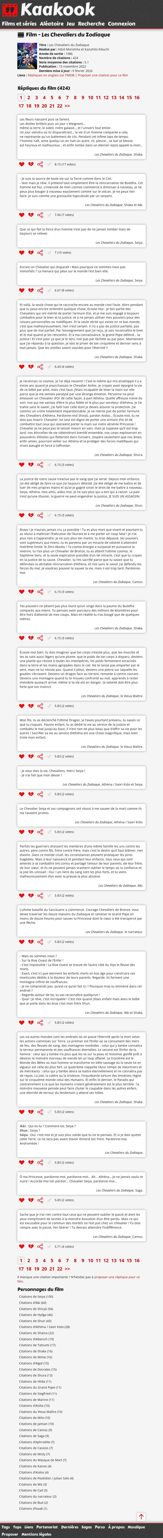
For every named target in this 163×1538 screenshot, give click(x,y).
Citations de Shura (32, 1375)
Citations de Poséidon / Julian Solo (44, 1478)
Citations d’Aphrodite (34, 1442)
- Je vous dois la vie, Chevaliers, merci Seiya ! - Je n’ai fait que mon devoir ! (52, 773)
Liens (28, 1527)
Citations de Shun (32, 1321)
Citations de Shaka (32, 1351)
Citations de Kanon (33, 1466)
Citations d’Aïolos (31, 1472)
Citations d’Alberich (33, 1339)
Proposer (10, 1534)
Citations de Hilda (32, 1381)
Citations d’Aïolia (31, 1405)
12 (106, 97)
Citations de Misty (32, 1454)
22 (59, 106)
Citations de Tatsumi (34, 1345)
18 (28, 106)
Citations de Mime (32, 1357)
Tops (17, 1527)
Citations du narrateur (35, 1496)
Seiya (138, 242)
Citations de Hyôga (33, 1315)
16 (137, 97)
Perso (100, 1527)
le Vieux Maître (131, 696)
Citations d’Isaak (31, 1508)
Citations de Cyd (31, 1490)
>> (67, 106)
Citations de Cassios (33, 1448)
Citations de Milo (31, 1418)
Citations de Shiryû (33, 1309)
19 (36, 106)
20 (44, 106)
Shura (138, 455)
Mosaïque (136, 1527)
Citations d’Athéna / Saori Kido (41, 1327)
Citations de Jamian (33, 1424)
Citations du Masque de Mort (40, 1460)
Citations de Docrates (34, 1369)
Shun (138, 505)
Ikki (140, 205)
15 (129, 97)
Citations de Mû (30, 1484)
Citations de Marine (33, 1400)
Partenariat (47, 1527)
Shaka (138, 154)
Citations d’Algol (31, 1363)
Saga (138, 1190)
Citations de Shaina (33, 1333)
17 (21, 106)
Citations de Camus (33, 1430)
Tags (6, 1527)
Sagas (86, 1527)
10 (90, 97)
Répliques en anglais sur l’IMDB (51, 75)
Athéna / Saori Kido (116, 784)
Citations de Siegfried (35, 1393)
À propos (116, 1527)
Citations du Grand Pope (37, 1387)
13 (113, 97)
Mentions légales (36, 1534)
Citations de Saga (32, 1436)
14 (121, 97)
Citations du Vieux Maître (37, 1412)
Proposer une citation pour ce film (103, 75)
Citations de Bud (31, 1502)
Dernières (69, 1527)
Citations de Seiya (32, 1296)
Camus (137, 582)
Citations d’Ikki (29, 1303)
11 (98, 97)
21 (52, 106)
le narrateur (133, 932)
